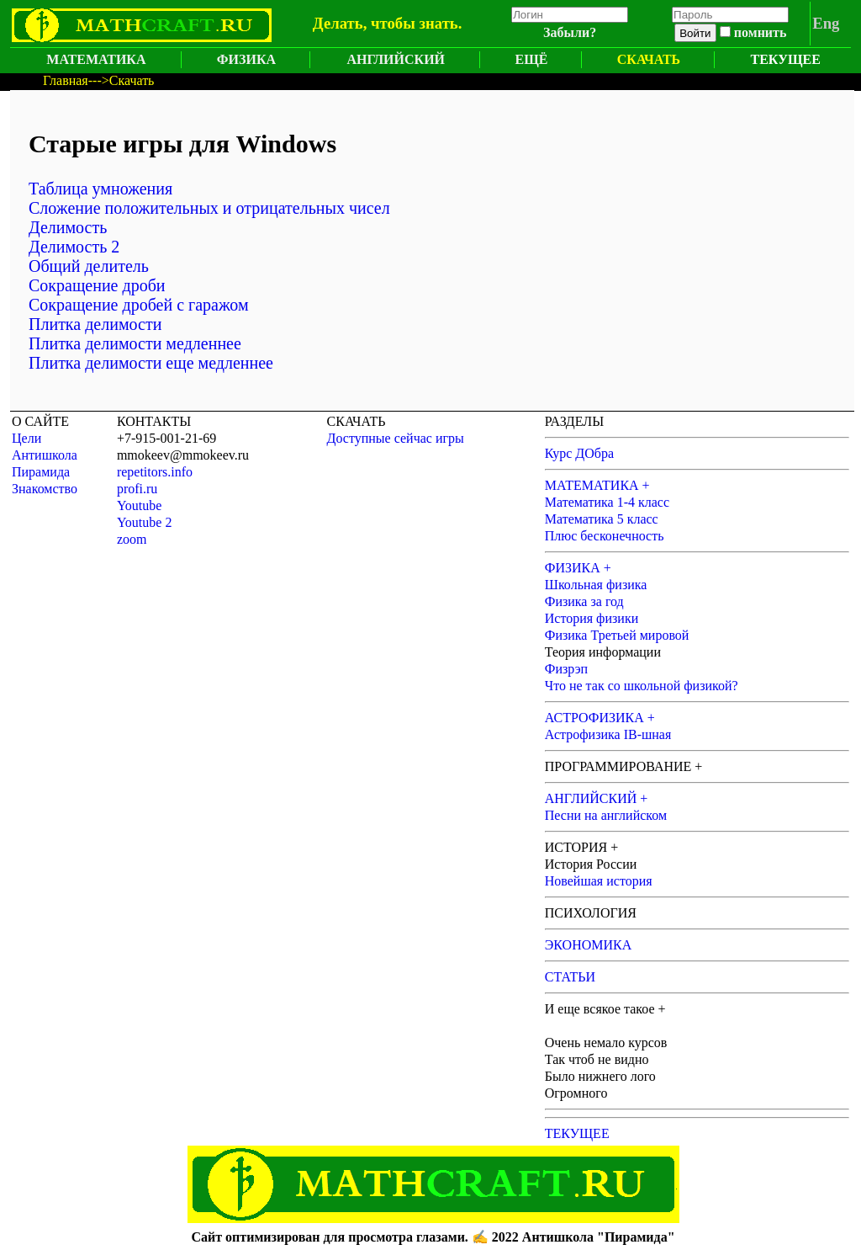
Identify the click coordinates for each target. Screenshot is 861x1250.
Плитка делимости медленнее (135, 343)
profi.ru (137, 488)
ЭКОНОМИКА (588, 945)
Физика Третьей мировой (617, 635)
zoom (132, 539)
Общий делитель (89, 266)
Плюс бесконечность (604, 536)
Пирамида (41, 472)
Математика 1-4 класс (607, 502)
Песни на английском (606, 815)
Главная (65, 80)
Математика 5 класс (601, 519)
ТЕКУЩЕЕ (786, 59)
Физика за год (584, 601)
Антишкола (44, 455)
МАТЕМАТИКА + (597, 485)
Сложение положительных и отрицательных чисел (209, 208)
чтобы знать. (416, 23)
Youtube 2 (144, 522)
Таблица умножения (100, 188)
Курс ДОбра (579, 453)
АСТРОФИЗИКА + (600, 717)
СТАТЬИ (570, 977)
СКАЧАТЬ (648, 59)
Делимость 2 (74, 246)
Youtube (139, 505)
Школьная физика (596, 584)
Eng (825, 23)
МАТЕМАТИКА (95, 59)
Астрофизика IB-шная (608, 734)
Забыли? (569, 32)
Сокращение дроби (97, 285)
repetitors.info (155, 472)
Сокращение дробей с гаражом (139, 304)
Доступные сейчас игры (395, 438)
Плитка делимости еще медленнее (151, 363)
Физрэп (566, 669)
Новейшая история (598, 881)
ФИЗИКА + (578, 568)
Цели (26, 438)
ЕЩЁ (531, 59)
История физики (592, 618)
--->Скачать (121, 80)
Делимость (68, 227)
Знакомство (44, 488)
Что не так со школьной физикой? (641, 685)
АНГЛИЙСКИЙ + (596, 798)
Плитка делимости (95, 324)
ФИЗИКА (246, 59)
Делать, (340, 23)
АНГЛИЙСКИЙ (395, 59)
